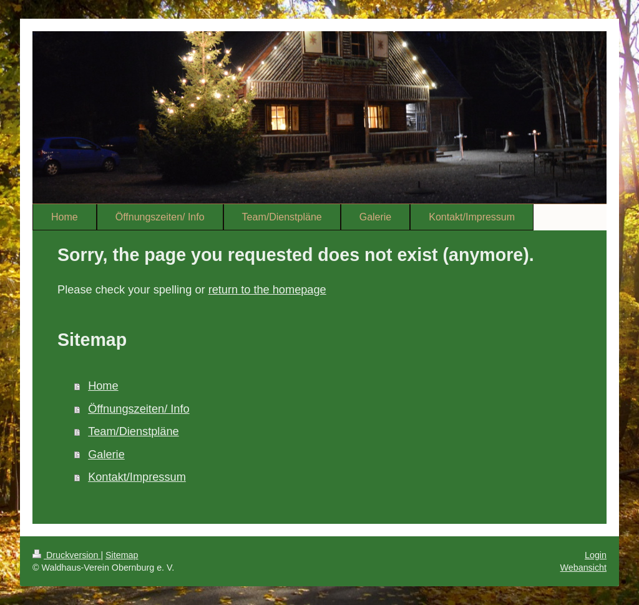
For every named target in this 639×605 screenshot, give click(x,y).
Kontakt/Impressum (137, 477)
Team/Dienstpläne (133, 431)
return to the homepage (267, 289)
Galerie (106, 454)
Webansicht (583, 568)
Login (596, 555)
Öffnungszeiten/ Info (138, 409)
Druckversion (66, 555)
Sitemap (121, 555)
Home (103, 386)
